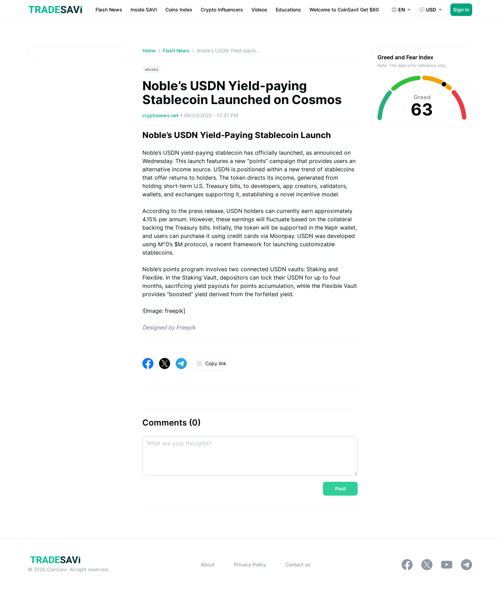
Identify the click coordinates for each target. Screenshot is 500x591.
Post (340, 488)
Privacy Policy (250, 564)
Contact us (297, 564)
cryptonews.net (161, 115)
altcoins (151, 69)
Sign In (461, 9)
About (208, 564)
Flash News (176, 50)
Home (149, 50)
